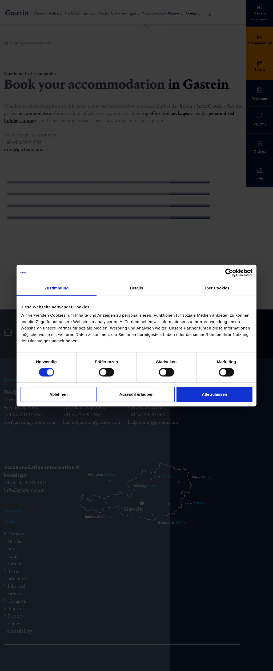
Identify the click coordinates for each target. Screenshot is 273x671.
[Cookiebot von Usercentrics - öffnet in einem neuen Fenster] (229, 273)
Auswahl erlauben (136, 394)
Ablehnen (58, 394)
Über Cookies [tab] (216, 288)
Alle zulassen (214, 394)
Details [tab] (136, 288)
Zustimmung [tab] (57, 288)
